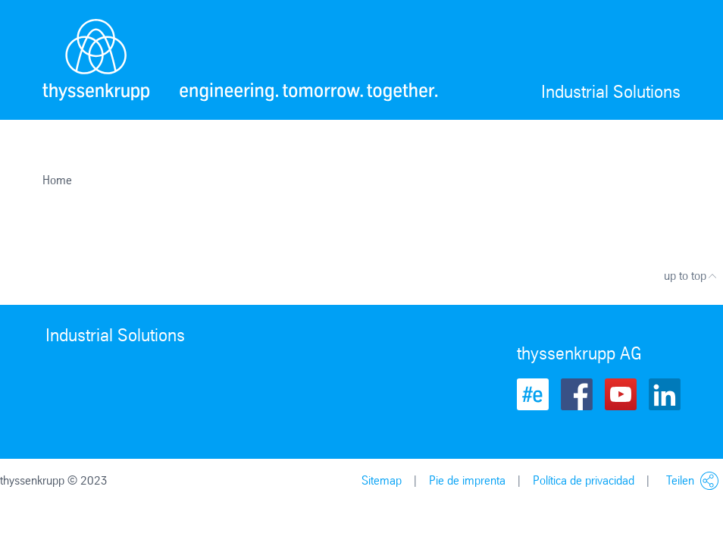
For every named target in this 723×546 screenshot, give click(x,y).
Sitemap (382, 480)
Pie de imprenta (467, 480)
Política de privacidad (583, 480)
